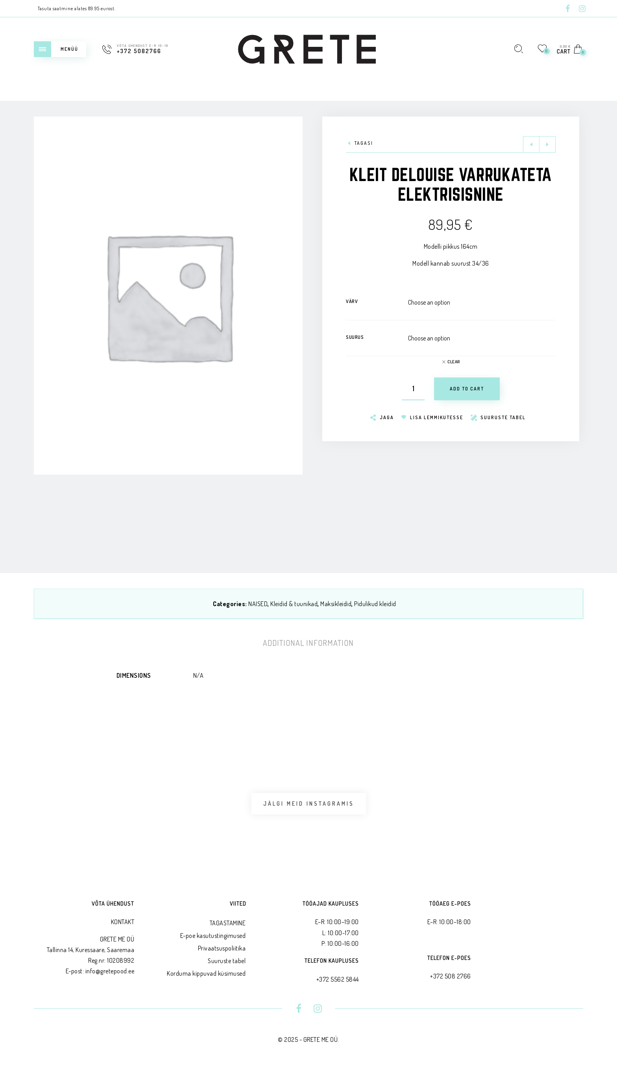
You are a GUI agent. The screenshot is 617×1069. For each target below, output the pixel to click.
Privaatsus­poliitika (222, 948)
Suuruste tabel (227, 961)
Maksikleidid (335, 604)
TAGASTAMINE (228, 923)
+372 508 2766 (450, 976)
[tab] (308, 642)
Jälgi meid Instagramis (308, 803)
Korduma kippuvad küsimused (206, 973)
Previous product (531, 144)
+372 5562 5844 (337, 979)
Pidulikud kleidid (375, 604)
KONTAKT (123, 922)
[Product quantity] (413, 388)
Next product (547, 144)
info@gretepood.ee (110, 971)
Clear (453, 362)
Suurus (355, 337)
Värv (352, 301)
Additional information (308, 643)
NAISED (258, 604)
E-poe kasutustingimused (213, 936)
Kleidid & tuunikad (294, 604)
